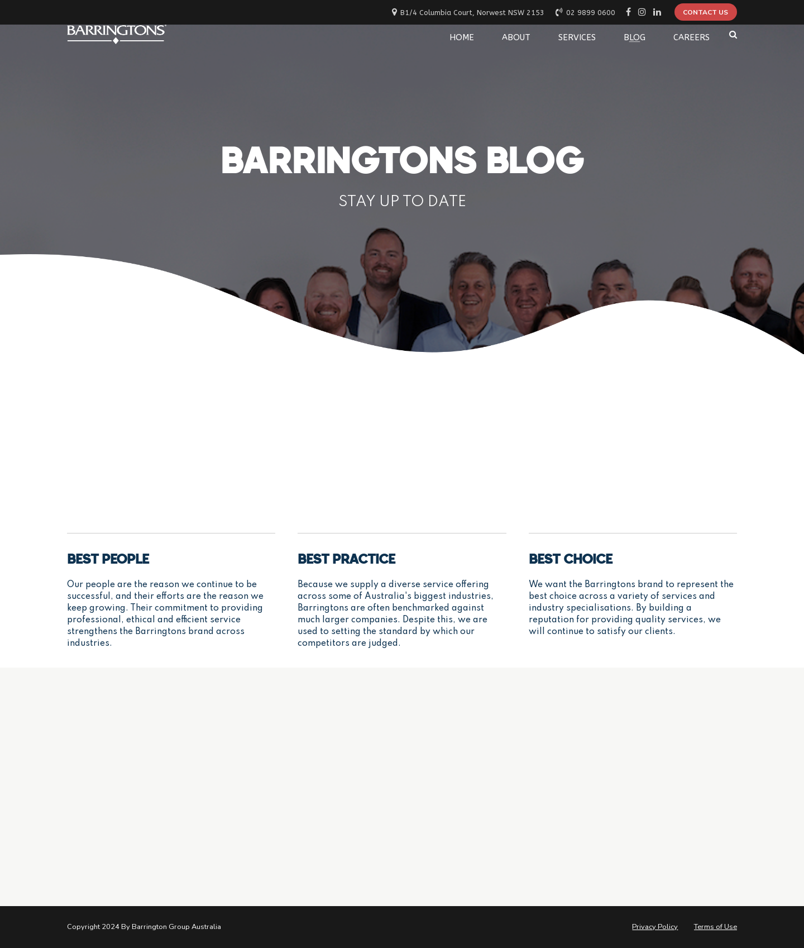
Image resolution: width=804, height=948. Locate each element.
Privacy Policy (655, 927)
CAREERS (691, 34)
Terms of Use (715, 927)
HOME (461, 34)
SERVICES (577, 34)
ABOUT (516, 34)
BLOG (634, 34)
